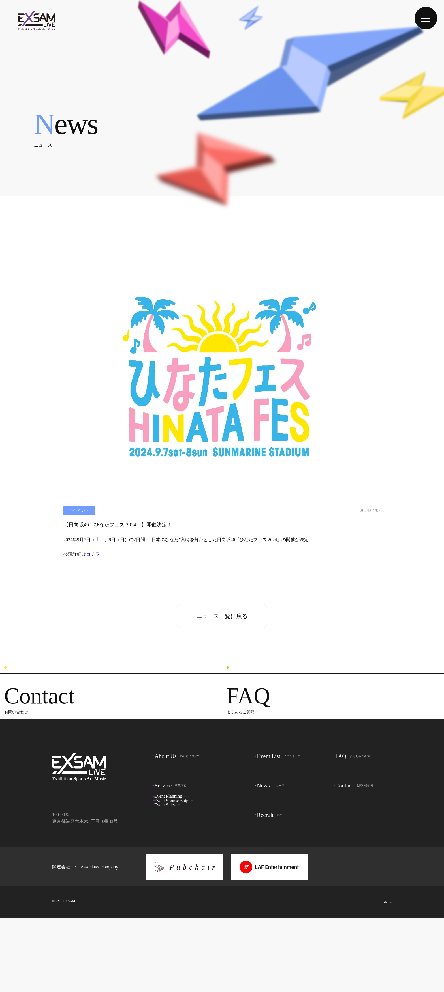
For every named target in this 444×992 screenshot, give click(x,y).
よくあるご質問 (356, 829)
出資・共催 (187, 885)
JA (372, 976)
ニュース (274, 861)
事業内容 (174, 861)
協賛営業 (179, 895)
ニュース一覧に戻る (222, 616)
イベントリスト (284, 829)
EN (388, 976)
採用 (274, 892)
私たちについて (181, 829)
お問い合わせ (358, 861)
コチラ (93, 554)
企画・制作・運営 (188, 875)
